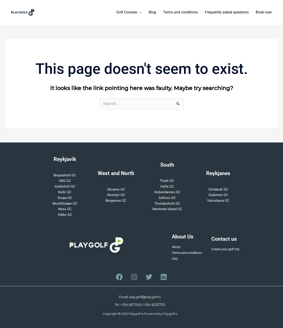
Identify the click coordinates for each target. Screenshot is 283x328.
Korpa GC (65, 198)
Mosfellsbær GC (65, 203)
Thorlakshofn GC (167, 203)
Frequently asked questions (227, 12)
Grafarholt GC (65, 186)
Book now (264, 12)
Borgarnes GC (115, 201)
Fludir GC (167, 181)
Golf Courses (126, 12)
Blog (152, 12)
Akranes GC (116, 189)
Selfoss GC (167, 198)
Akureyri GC (116, 195)
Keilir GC (64, 192)
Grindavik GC (218, 189)
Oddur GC (65, 215)
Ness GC (65, 209)
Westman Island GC (167, 209)
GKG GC (65, 181)
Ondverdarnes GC (167, 192)
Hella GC (167, 186)
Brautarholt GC (65, 175)
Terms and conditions (180, 12)
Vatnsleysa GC (218, 201)
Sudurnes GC (218, 195)
